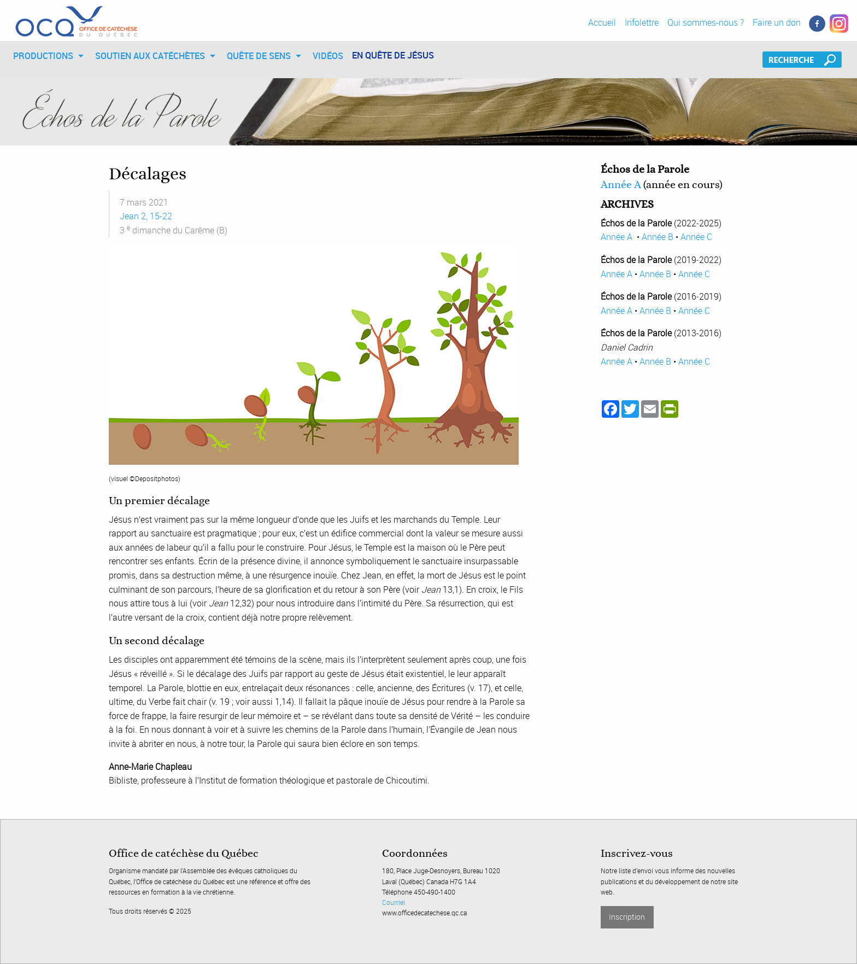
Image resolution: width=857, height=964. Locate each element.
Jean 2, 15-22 (146, 216)
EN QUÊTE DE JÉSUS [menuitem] (393, 55)
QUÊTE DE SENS (259, 56)
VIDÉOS (328, 56)
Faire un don (777, 22)
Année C (696, 237)
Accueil (602, 22)
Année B (657, 237)
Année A (621, 184)
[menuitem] (45, 55)
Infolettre (642, 22)
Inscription (627, 917)
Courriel (393, 902)
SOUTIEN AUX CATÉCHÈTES (150, 56)
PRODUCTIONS (43, 56)
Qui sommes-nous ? (705, 22)
